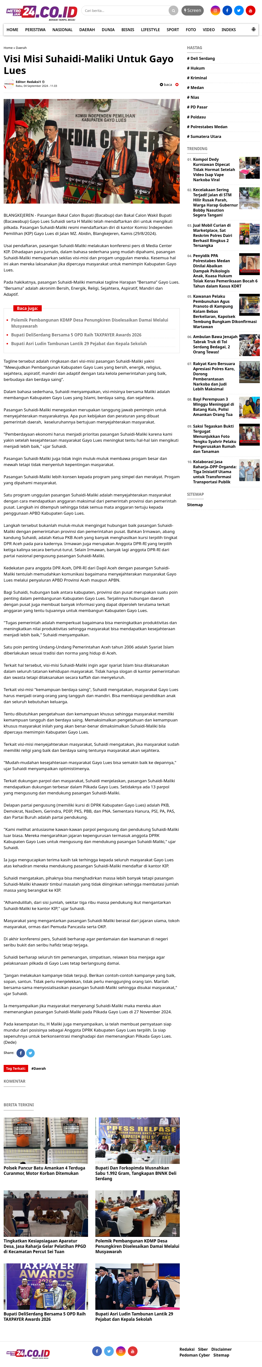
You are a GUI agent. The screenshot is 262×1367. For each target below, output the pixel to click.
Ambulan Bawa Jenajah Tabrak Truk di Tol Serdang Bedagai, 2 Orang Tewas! (215, 344)
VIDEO (209, 29)
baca (166, 84)
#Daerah (38, 1068)
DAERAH (87, 29)
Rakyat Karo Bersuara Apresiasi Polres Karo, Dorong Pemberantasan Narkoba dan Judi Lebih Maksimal (214, 376)
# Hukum (196, 68)
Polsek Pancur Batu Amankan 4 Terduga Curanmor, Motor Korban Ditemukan (44, 1170)
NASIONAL (62, 29)
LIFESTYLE (150, 29)
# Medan (195, 87)
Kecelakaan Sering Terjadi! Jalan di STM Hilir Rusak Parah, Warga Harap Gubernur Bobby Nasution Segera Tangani (215, 202)
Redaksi (187, 1349)
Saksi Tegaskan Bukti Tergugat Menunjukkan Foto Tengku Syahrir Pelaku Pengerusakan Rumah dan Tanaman (214, 438)
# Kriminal (197, 78)
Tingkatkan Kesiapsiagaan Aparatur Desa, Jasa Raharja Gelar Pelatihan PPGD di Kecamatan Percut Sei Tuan (45, 1246)
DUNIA (108, 29)
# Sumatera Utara (204, 136)
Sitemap (195, 504)
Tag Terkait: (16, 1068)
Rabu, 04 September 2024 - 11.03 (36, 86)
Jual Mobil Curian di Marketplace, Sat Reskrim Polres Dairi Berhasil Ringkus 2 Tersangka (212, 235)
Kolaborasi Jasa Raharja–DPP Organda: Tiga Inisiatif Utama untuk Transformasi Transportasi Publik (215, 472)
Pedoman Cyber (195, 1355)
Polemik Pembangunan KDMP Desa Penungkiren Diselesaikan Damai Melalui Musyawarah (137, 1246)
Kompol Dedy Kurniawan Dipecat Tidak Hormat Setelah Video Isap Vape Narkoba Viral (214, 169)
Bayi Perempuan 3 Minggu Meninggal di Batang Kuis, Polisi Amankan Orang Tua (213, 406)
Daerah (21, 47)
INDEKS (229, 29)
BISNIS (128, 29)
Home (8, 47)
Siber (203, 1349)
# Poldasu (196, 117)
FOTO (191, 29)
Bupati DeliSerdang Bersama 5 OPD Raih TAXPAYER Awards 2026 (76, 335)
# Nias (193, 97)
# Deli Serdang (201, 58)
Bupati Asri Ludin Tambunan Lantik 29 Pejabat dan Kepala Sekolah (79, 343)
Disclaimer (221, 1349)
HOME (12, 29)
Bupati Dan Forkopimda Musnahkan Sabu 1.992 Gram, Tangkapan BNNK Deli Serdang (135, 1173)
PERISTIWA (35, 29)
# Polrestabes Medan (207, 126)
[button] (253, 27)
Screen (192, 10)
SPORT (173, 29)
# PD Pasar (197, 107)
